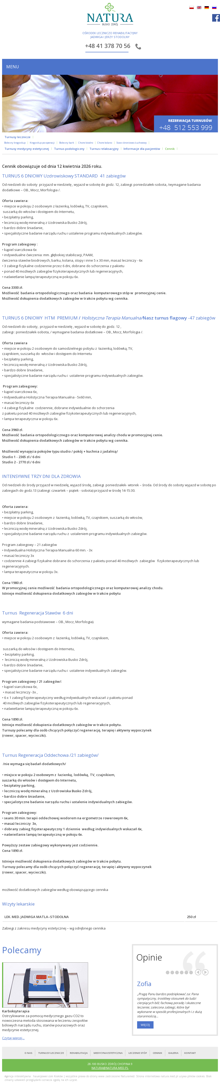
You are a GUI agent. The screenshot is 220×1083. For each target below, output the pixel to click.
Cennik (170, 148)
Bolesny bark (66, 142)
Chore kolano (104, 142)
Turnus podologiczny (69, 148)
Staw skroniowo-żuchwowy (132, 142)
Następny (205, 972)
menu (12, 67)
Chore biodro (85, 142)
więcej (145, 1025)
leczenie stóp (138, 1053)
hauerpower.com (43, 1076)
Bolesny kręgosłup (15, 142)
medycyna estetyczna (108, 1053)
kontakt (190, 1053)
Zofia (144, 983)
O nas (28, 1053)
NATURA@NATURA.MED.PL (110, 1068)
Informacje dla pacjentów (142, 148)
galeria (173, 1053)
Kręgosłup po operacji (42, 142)
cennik (157, 1053)
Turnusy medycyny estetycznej (26, 148)
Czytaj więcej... (13, 1038)
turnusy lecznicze (51, 1053)
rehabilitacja (79, 1053)
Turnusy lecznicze (17, 137)
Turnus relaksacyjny (104, 148)
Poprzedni (198, 972)
